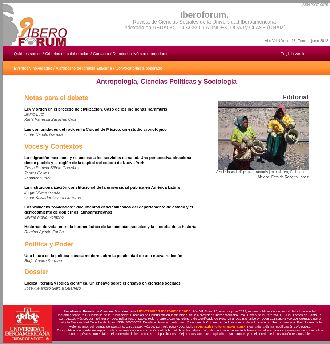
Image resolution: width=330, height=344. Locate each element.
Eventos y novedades (33, 68)
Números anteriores (151, 53)
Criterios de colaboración (67, 53)
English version (294, 53)
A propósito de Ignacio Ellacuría (84, 68)
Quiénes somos (28, 53)
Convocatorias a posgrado (139, 68)
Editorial (295, 97)
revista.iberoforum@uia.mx (219, 326)
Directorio (121, 53)
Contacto (101, 53)
